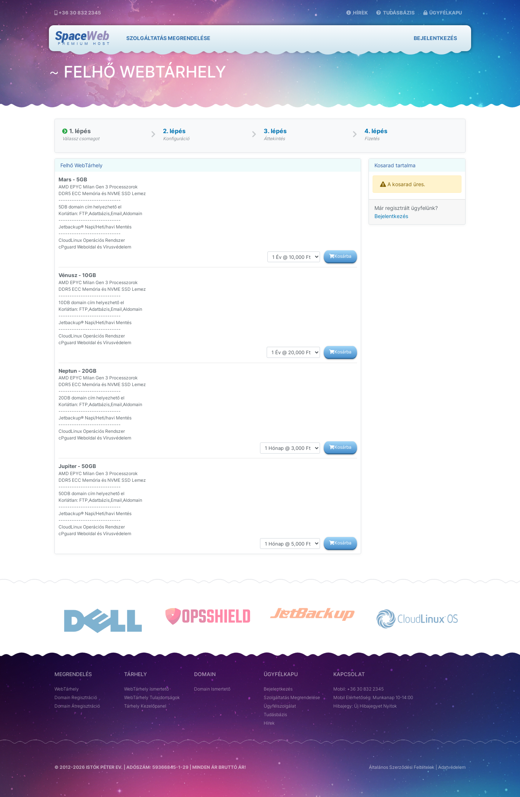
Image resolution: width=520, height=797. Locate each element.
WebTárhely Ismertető (146, 689)
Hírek (357, 13)
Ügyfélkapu (442, 13)
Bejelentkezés (435, 38)
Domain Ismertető (212, 689)
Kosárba (340, 256)
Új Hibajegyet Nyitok (375, 706)
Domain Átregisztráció (77, 706)
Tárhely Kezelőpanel (145, 706)
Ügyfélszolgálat (280, 706)
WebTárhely (66, 689)
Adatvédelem (452, 767)
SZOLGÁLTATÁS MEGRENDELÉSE (168, 38)
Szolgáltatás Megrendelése (292, 697)
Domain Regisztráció (75, 697)
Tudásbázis (395, 13)
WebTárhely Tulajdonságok (152, 697)
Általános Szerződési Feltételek (401, 767)
